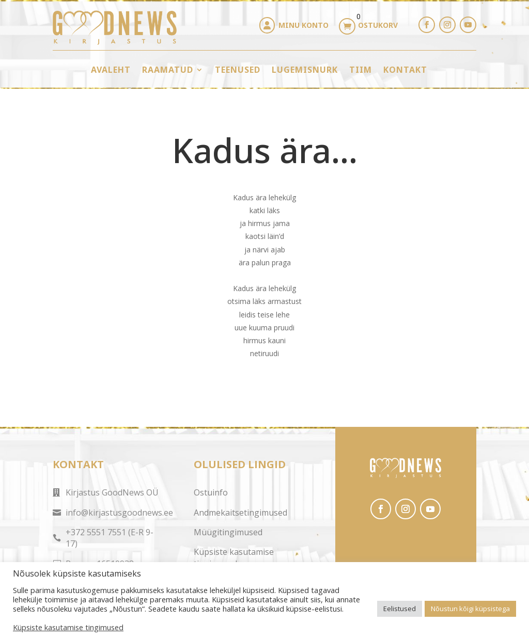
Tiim (360, 69)
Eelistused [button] (399, 608)
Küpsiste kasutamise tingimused (234, 557)
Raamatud (167, 69)
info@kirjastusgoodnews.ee (119, 512)
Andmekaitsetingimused (240, 512)
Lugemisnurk (305, 69)
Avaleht (111, 69)
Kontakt (405, 69)
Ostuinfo (211, 492)
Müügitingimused (228, 532)
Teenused (237, 69)
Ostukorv (378, 25)
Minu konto (303, 25)
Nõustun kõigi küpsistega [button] (470, 608)
